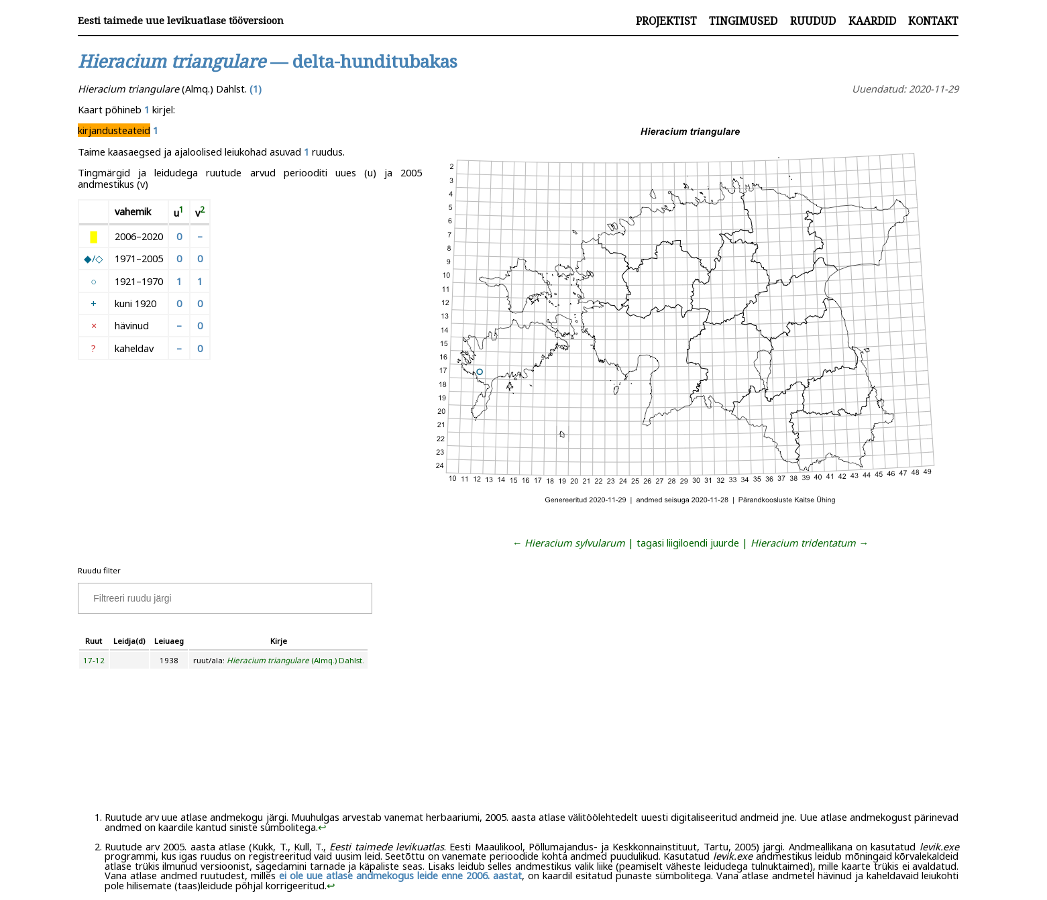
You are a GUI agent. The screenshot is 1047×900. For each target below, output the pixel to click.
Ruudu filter (99, 570)
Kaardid (872, 20)
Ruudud (813, 20)
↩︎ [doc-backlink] (322, 827)
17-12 (94, 660)
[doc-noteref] (181, 212)
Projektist (666, 20)
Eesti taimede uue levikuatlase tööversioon (181, 20)
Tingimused (743, 20)
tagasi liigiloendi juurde (688, 542)
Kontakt (933, 20)
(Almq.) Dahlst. (295, 660)
